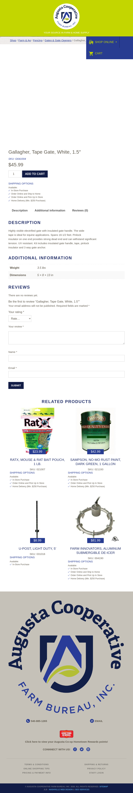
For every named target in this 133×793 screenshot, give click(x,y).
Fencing (37, 40)
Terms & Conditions (36, 764)
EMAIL (99, 720)
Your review (16, 326)
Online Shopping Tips (37, 769)
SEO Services (82, 789)
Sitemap (103, 787)
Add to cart (35, 173)
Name (12, 351)
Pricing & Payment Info (36, 773)
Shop (13, 40)
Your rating (16, 312)
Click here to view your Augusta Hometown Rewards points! (66, 741)
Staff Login (96, 773)
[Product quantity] (14, 174)
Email (12, 367)
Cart (96, 53)
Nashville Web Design (61, 789)
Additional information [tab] (50, 210)
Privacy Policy (96, 769)
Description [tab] (20, 210)
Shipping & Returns (96, 764)
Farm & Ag (24, 40)
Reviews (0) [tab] (80, 210)
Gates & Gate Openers (58, 40)
